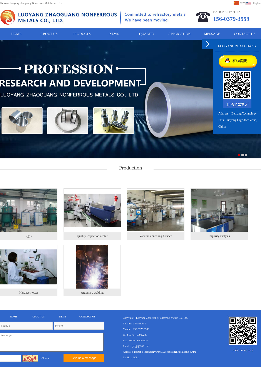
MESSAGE (212, 34)
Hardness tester (28, 292)
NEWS (114, 34)
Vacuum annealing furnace (155, 236)
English (257, 3)
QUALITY (146, 34)
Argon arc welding (92, 292)
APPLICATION (179, 34)
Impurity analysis (219, 236)
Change (46, 358)
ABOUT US (48, 34)
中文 (242, 3)
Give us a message (84, 358)
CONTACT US (244, 34)
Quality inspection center (92, 236)
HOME (16, 34)
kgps (29, 236)
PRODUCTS (81, 34)
